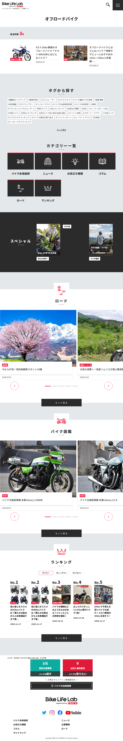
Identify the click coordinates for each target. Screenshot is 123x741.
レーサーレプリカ (83, 117)
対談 (84, 108)
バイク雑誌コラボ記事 (83, 99)
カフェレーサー (49, 99)
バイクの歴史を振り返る (43, 117)
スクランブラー (26, 104)
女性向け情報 (73, 108)
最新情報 (99, 99)
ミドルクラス (64, 99)
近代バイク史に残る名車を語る (53, 113)
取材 (94, 104)
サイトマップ (19, 732)
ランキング (48, 191)
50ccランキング (57, 108)
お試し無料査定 (78, 671)
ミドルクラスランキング (19, 117)
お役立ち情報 (75, 164)
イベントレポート (64, 117)
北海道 (96, 117)
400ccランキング (29, 113)
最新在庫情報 (45, 671)
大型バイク (109, 113)
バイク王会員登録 (61, 684)
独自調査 (13, 104)
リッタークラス (43, 104)
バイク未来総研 (82, 104)
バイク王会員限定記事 (63, 104)
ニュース (48, 164)
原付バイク (42, 108)
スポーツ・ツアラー (92, 113)
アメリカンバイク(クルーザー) (21, 108)
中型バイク (13, 113)
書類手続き (34, 99)
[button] (14, 386)
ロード (21, 191)
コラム (102, 164)
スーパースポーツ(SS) (99, 108)
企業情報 (66, 724)
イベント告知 (75, 113)
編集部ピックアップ (17, 99)
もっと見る (61, 130)
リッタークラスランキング (20, 121)
